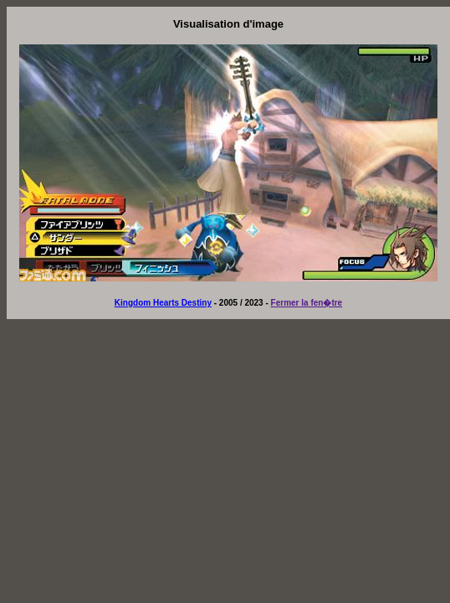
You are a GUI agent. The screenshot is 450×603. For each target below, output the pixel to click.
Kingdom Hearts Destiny (163, 302)
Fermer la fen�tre (307, 302)
